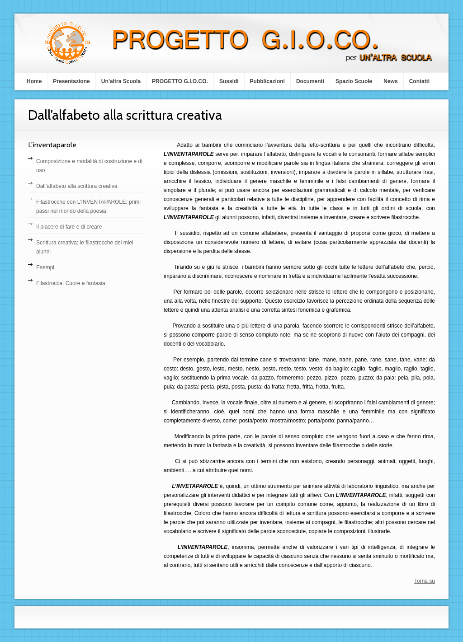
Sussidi (229, 81)
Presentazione (71, 81)
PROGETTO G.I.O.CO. (180, 81)
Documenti (310, 81)
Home (34, 81)
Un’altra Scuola (121, 81)
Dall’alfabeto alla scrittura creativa (76, 186)
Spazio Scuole (353, 81)
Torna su (424, 581)
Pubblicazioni (267, 81)
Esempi (45, 267)
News (390, 81)
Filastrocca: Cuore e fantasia (70, 283)
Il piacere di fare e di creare (69, 227)
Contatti (419, 81)
